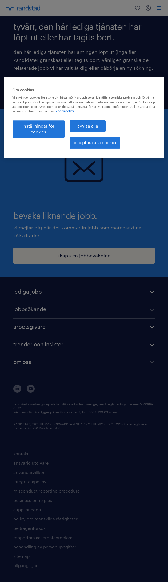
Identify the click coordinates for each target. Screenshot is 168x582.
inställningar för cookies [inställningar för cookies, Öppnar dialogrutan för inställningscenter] (38, 128)
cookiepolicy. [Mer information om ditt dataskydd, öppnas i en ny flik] (65, 111)
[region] (84, 117)
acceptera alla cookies (95, 142)
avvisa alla (87, 125)
